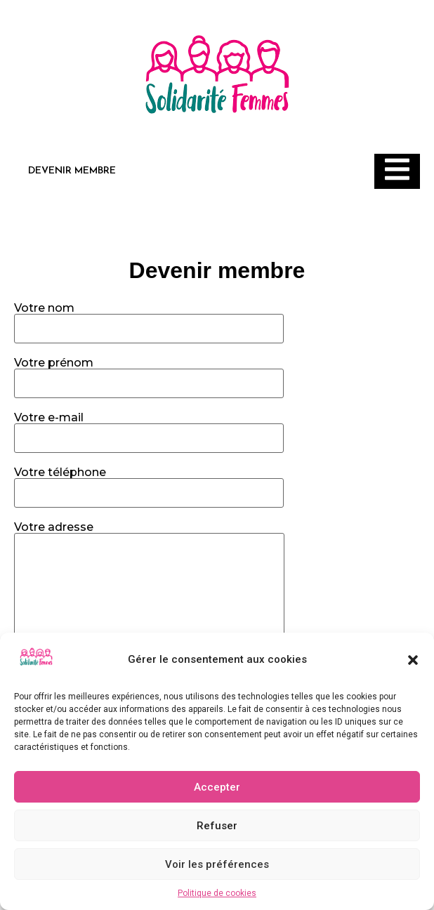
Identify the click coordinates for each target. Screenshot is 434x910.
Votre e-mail (149, 428)
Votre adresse (149, 619)
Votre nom (149, 319)
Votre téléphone (149, 483)
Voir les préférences (217, 864)
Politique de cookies (217, 893)
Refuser (217, 825)
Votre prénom (149, 373)
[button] (413, 660)
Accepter (217, 787)
